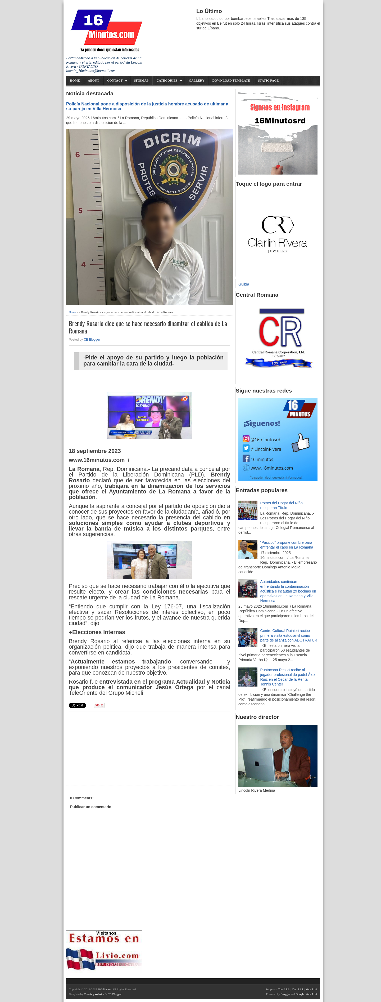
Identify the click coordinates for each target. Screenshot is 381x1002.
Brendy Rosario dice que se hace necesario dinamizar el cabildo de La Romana (148, 327)
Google (300, 994)
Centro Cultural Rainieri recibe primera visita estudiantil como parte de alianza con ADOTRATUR (288, 635)
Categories (167, 80)
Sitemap (141, 80)
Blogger (285, 994)
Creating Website (94, 994)
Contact (115, 80)
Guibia (243, 284)
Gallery (197, 80)
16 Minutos (104, 989)
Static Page (268, 80)
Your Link (284, 989)
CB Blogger (92, 339)
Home (75, 80)
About (93, 80)
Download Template (231, 80)
